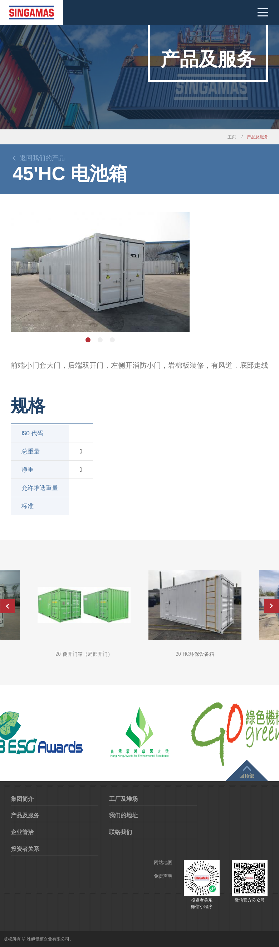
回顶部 (246, 776)
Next (271, 606)
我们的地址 (123, 815)
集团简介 (22, 799)
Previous (7, 606)
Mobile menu (262, 12)
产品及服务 (25, 815)
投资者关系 (25, 849)
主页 (231, 136)
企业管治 (22, 832)
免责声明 (163, 876)
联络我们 (120, 832)
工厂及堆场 (123, 799)
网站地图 (163, 862)
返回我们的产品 (42, 158)
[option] (100, 272)
